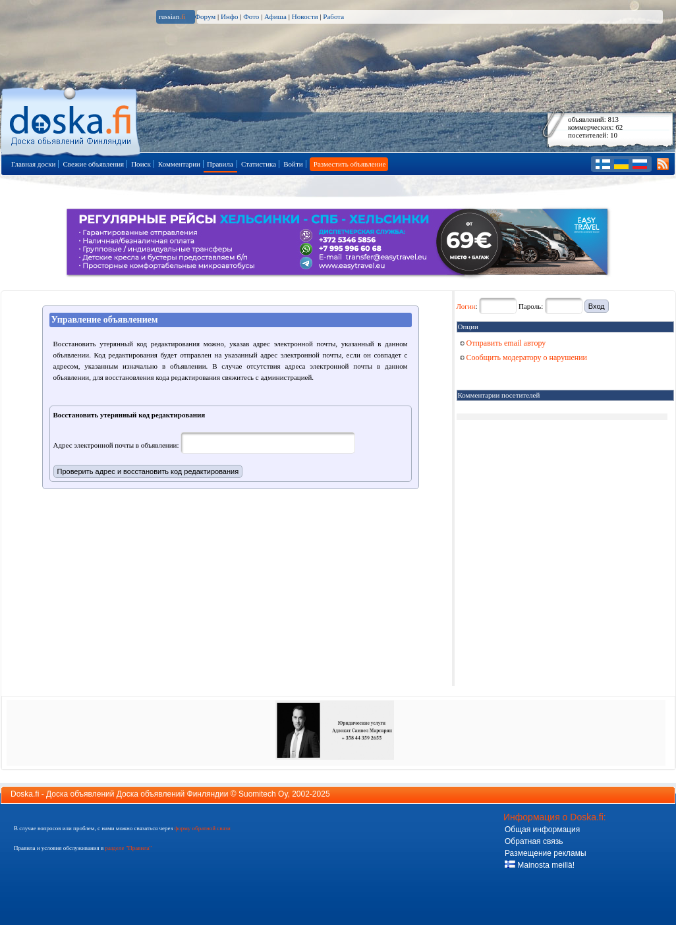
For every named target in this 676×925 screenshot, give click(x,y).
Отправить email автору (503, 343)
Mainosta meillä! (540, 865)
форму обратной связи (202, 828)
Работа (333, 16)
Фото (251, 16)
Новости (305, 16)
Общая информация (542, 829)
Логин (466, 306)
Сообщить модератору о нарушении (524, 357)
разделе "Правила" (128, 848)
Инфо (229, 16)
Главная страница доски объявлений (71, 119)
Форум (204, 16)
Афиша (275, 16)
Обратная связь (534, 841)
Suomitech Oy (263, 794)
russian (172, 16)
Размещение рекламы (545, 853)
